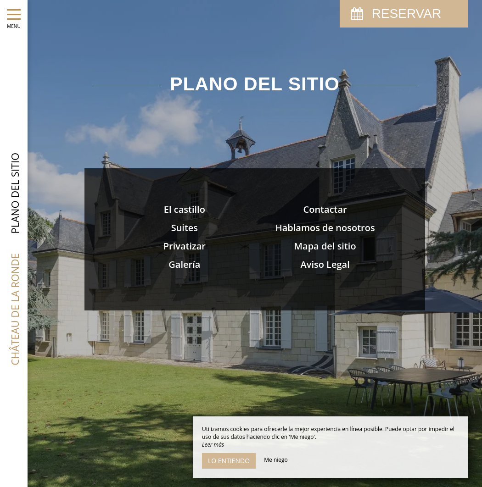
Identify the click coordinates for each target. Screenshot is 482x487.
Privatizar (184, 246)
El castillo (184, 209)
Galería (184, 264)
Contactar (325, 209)
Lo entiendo (229, 460)
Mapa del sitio (325, 246)
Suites (184, 227)
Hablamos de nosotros (325, 227)
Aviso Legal (324, 264)
